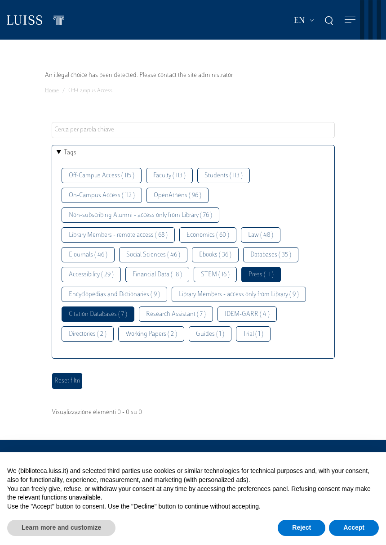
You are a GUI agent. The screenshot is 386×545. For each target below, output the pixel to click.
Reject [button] (301, 527)
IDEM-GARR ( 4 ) (247, 314)
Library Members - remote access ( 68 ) (118, 235)
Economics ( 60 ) (207, 235)
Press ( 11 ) (261, 274)
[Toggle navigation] (350, 20)
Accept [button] (353, 527)
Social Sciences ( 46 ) (153, 255)
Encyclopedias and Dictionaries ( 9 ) (114, 294)
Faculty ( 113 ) (169, 175)
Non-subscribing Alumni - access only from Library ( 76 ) (140, 215)
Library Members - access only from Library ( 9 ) (239, 294)
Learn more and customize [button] (61, 527)
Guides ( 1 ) (210, 334)
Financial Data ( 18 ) (157, 274)
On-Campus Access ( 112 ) (102, 195)
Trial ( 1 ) (253, 334)
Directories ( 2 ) (87, 334)
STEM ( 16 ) (215, 274)
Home (52, 91)
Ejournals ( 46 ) (88, 255)
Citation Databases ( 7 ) (98, 314)
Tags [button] (70, 152)
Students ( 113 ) (223, 175)
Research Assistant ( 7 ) (176, 314)
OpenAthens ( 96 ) (177, 195)
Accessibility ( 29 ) (91, 274)
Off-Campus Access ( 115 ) (101, 175)
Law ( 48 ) (260, 235)
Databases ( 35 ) (270, 255)
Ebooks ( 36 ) (215, 255)
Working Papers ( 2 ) (151, 334)
